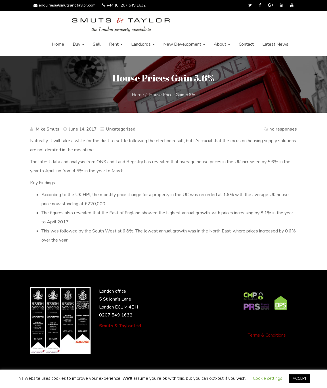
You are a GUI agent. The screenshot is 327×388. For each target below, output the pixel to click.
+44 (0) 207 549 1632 (124, 5)
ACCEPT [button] (300, 378)
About (222, 44)
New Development (184, 44)
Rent (116, 44)
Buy (78, 44)
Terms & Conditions (267, 335)
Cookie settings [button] (267, 378)
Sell (96, 44)
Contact (246, 44)
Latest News (275, 44)
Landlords (143, 44)
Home (58, 44)
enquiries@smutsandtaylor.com (64, 5)
